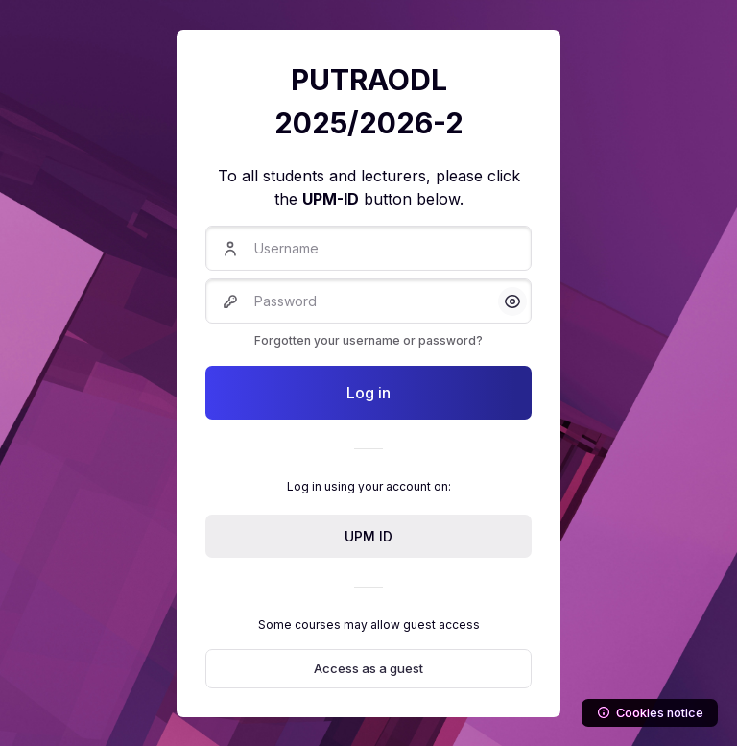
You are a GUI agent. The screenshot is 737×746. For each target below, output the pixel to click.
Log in (368, 392)
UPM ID (368, 536)
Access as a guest (368, 668)
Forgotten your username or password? (368, 340)
